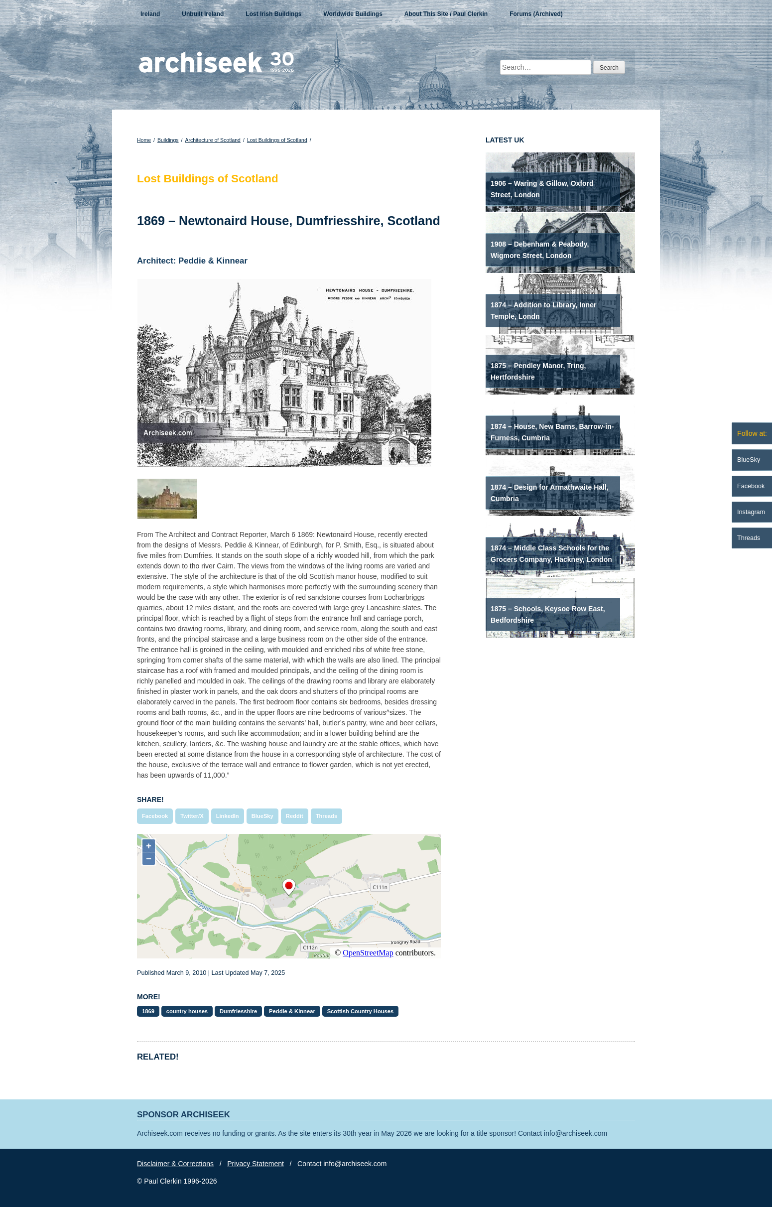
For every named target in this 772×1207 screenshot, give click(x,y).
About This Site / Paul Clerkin (446, 13)
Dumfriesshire (238, 1011)
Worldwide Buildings (352, 13)
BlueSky (262, 816)
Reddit (294, 816)
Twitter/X (191, 816)
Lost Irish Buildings (273, 13)
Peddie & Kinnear (292, 1011)
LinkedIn (227, 816)
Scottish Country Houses (360, 1011)
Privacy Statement (255, 1164)
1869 (148, 1011)
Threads (327, 816)
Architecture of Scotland (212, 140)
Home (144, 140)
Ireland (150, 13)
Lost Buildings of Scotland (277, 140)
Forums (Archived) (536, 13)
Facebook (155, 816)
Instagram (751, 512)
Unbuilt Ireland (203, 13)
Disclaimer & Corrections (175, 1164)
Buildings (168, 140)
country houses (187, 1011)
